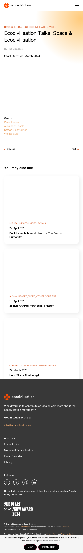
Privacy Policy (51, 534)
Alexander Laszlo (14, 126)
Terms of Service (68, 534)
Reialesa (65, 527)
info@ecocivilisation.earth (19, 425)
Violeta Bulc (11, 134)
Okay (30, 547)
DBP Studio (25, 527)
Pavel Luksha (11, 122)
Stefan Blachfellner (15, 130)
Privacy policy (48, 547)
